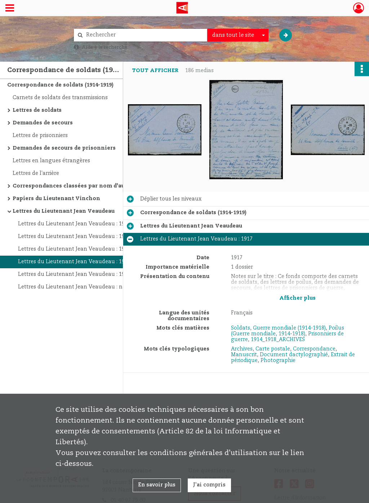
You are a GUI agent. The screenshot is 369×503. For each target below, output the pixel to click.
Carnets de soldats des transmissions (60, 97)
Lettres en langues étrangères (51, 160)
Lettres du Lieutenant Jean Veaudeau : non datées (83, 287)
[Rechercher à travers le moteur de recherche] (144, 35)
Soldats (240, 328)
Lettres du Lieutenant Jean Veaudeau (64, 211)
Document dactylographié (294, 354)
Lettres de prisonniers (40, 135)
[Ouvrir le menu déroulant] (9, 8)
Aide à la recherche (104, 47)
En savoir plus (156, 484)
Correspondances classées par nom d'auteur (74, 186)
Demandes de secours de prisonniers (64, 148)
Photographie (278, 360)
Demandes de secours (43, 122)
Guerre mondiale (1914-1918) (289, 328)
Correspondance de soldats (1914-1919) (60, 85)
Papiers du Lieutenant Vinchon (56, 198)
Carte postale (272, 349)
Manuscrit (244, 354)
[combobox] (237, 35)
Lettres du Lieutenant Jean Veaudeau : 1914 (74, 236)
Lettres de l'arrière (36, 173)
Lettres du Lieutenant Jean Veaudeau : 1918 (74, 274)
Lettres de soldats (37, 110)
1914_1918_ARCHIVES (278, 339)
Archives (242, 349)
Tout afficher (155, 70)
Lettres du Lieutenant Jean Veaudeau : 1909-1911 (81, 223)
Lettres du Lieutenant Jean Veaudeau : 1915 (74, 249)
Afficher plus (297, 298)
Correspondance (314, 349)
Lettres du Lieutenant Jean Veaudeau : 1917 (74, 261)
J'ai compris (209, 484)
